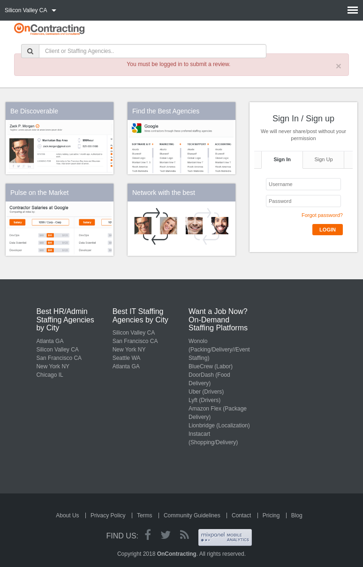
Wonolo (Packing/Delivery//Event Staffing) (219, 349)
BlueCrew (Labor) (211, 366)
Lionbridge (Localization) (219, 425)
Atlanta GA (49, 341)
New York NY (52, 366)
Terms (144, 515)
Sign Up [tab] (323, 159)
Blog (296, 515)
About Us (67, 515)
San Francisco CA (59, 358)
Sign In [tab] (282, 159)
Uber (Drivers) (206, 391)
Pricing (271, 515)
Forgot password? (322, 215)
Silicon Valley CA (57, 349)
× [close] (338, 66)
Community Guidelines (192, 515)
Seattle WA (127, 358)
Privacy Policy (108, 515)
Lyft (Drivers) (204, 400)
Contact (241, 515)
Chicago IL (49, 375)
